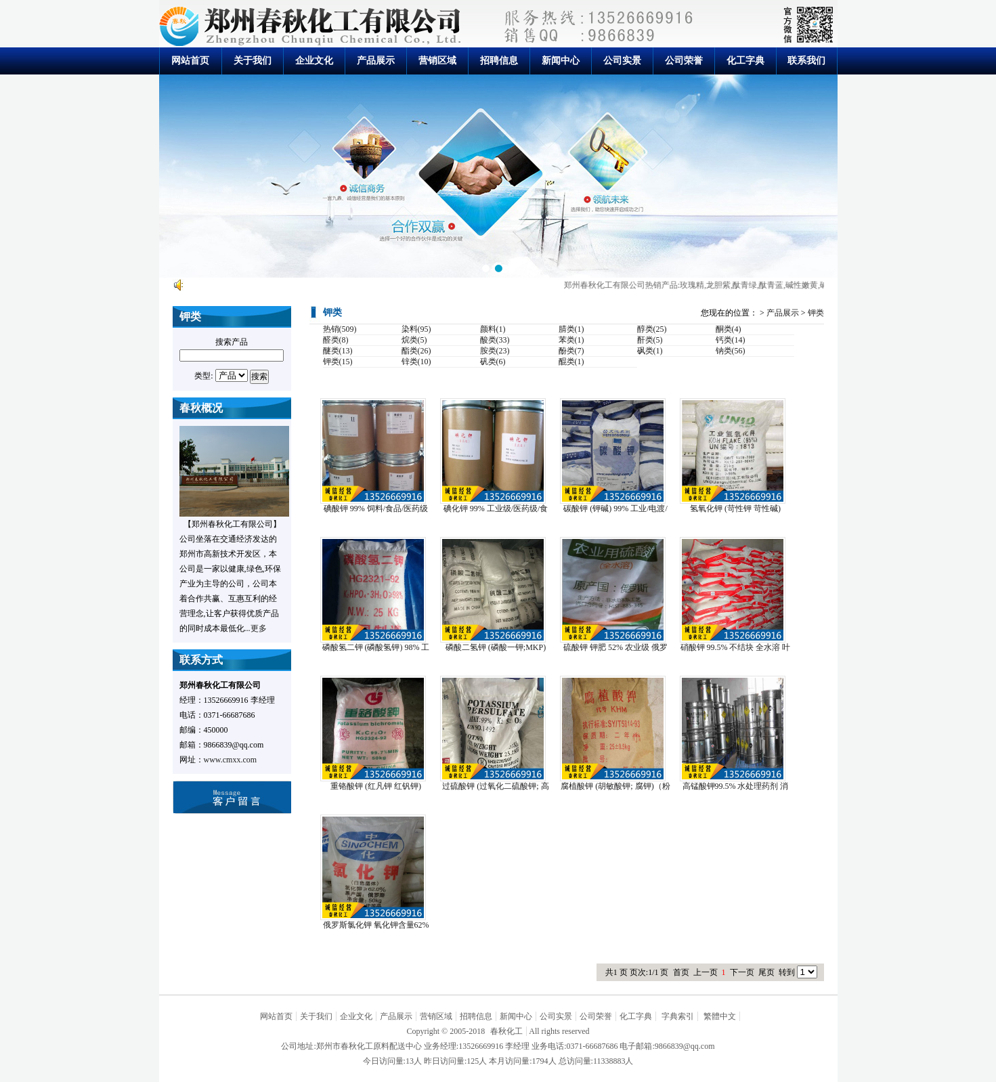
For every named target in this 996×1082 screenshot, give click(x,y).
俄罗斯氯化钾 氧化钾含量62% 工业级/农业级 (376, 925)
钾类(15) (338, 361)
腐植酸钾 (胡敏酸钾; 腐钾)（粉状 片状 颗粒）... (615, 786)
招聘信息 (499, 61)
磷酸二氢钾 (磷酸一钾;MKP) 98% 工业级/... (496, 648)
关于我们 (253, 61)
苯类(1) (571, 340)
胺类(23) (495, 350)
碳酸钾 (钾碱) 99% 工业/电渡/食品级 (615, 509)
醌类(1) (571, 361)
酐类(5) (650, 340)
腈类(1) (571, 329)
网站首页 (190, 61)
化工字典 (745, 61)
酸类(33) (495, 340)
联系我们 (806, 61)
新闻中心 (561, 61)
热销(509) (340, 329)
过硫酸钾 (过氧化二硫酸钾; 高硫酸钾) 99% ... (495, 786)
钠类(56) (730, 350)
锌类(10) (416, 361)
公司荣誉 (684, 61)
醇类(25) (652, 329)
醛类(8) (336, 340)
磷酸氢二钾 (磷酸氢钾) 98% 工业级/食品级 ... (376, 648)
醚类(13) (338, 350)
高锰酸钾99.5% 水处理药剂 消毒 (736, 786)
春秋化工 (506, 1031)
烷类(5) (414, 340)
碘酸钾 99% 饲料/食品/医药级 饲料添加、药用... (376, 509)
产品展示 (376, 61)
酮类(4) (728, 329)
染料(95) (416, 329)
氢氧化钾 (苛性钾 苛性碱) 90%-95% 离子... (735, 509)
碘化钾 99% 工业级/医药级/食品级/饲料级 (495, 509)
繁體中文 (719, 1016)
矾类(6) (493, 361)
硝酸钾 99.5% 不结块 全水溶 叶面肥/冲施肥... (735, 648)
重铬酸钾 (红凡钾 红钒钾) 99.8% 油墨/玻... (375, 786)
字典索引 (678, 1016)
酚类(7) (571, 350)
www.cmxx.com (230, 759)
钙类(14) (730, 340)
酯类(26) (416, 350)
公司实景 (622, 61)
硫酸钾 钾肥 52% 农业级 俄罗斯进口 (615, 648)
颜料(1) (493, 329)
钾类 (816, 313)
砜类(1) (650, 350)
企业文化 (314, 61)
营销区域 (437, 61)
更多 (259, 628)
